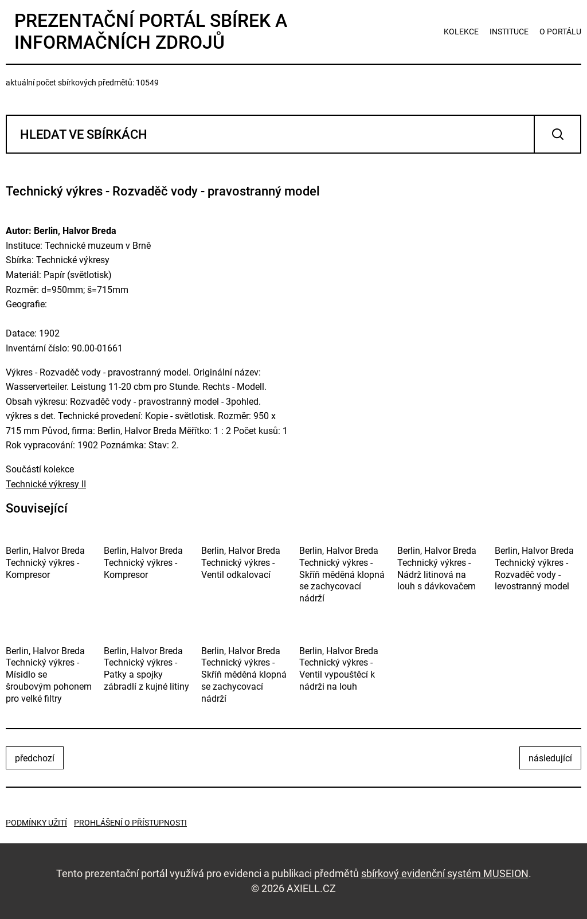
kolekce (461, 31)
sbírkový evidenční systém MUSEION (445, 873)
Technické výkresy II (46, 484)
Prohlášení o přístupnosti (130, 822)
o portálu (560, 31)
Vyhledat (557, 134)
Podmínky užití (36, 822)
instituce (509, 31)
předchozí (34, 758)
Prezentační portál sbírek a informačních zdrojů (150, 31)
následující (550, 758)
